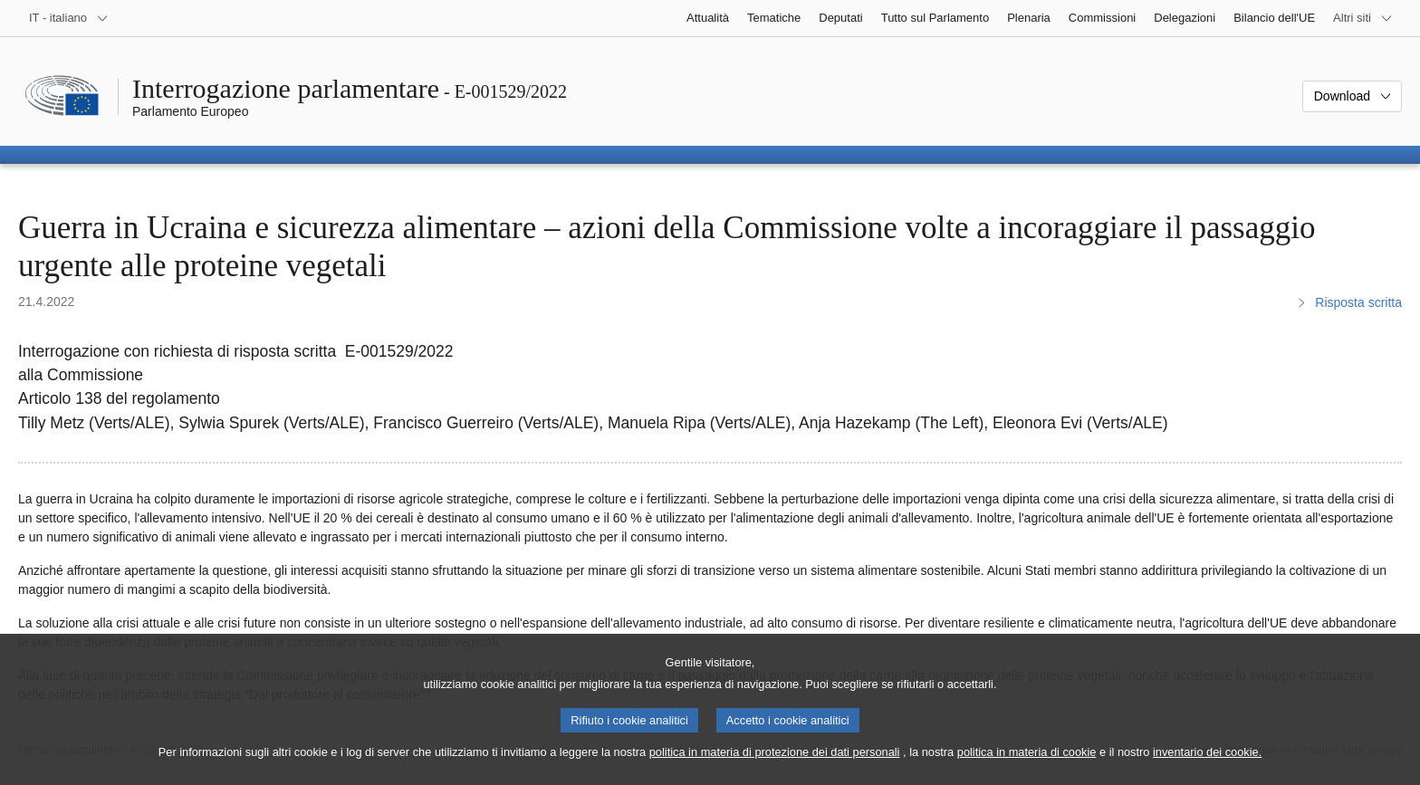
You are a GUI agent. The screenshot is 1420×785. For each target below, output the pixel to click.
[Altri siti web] (1363, 18)
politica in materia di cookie (1027, 769)
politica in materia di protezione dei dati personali (774, 769)
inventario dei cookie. (1207, 769)
